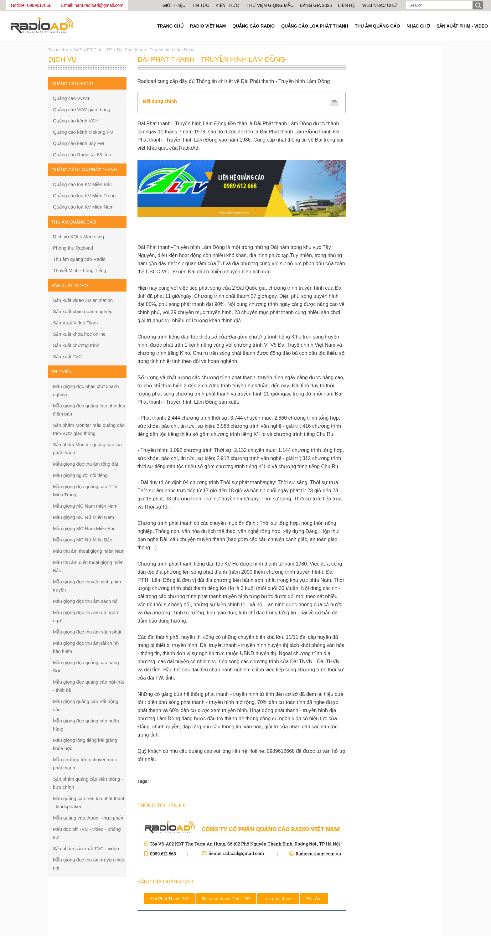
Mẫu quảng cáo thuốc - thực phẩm (89, 817)
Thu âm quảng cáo (377, 25)
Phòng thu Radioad (73, 248)
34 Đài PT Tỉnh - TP (92, 49)
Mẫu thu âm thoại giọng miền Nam (89, 551)
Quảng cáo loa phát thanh (314, 25)
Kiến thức (227, 5)
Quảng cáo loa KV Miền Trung (84, 195)
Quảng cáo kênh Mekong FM (83, 132)
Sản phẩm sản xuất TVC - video (86, 848)
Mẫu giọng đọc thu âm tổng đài (85, 464)
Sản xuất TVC (67, 356)
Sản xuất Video (69, 285)
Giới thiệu (174, 5)
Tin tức (200, 5)
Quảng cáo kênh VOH (76, 120)
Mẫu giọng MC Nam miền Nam (85, 506)
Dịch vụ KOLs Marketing (78, 236)
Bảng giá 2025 (316, 5)
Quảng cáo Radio (253, 25)
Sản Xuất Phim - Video (462, 25)
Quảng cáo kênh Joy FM (78, 143)
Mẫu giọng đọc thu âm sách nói (85, 601)
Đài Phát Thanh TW (169, 898)
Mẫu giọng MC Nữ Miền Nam (83, 517)
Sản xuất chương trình (76, 345)
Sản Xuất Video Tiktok (76, 322)
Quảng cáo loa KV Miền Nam (83, 206)
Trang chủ (59, 49)
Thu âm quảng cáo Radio (79, 259)
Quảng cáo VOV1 (71, 98)
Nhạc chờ (418, 25)
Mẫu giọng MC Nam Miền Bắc (84, 528)
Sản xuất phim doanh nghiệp (82, 311)
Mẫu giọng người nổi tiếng (80, 475)
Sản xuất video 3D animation (83, 300)
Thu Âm (314, 898)
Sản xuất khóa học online (79, 334)
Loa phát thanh (277, 898)
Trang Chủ (170, 25)
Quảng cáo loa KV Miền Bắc (82, 184)
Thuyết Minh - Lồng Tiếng (79, 270)
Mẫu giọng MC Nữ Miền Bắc (82, 539)
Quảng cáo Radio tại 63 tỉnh (82, 154)
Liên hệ (346, 5)
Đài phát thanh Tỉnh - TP (226, 898)
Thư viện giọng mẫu (269, 5)
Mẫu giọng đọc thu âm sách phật (87, 631)
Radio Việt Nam (208, 25)
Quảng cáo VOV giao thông (81, 109)
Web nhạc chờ (379, 5)
